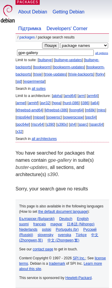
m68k (90, 110)
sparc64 (96, 124)
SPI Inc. (79, 258)
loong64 (76, 110)
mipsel (39, 117)
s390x (62, 124)
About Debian (32, 11)
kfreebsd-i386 (56, 110)
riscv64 (37, 124)
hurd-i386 (71, 103)
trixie (38, 74)
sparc (83, 124)
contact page (43, 249)
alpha (57, 96)
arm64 (93, 96)
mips (101, 110)
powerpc (54, 117)
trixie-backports (81, 74)
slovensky (45, 235)
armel (20, 103)
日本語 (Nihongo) (80, 224)
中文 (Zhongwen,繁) (63, 240)
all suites (39, 89)
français (39, 224)
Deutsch (65, 219)
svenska (64, 235)
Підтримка (29, 28)
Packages (27, 37)
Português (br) (67, 229)
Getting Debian (69, 11)
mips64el (23, 117)
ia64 (94, 103)
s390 (50, 124)
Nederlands (28, 229)
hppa (57, 103)
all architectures (44, 139)
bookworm (42, 67)
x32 (19, 132)
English (83, 219)
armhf (33, 103)
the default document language (63, 212)
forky (100, 74)
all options (101, 53)
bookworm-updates (68, 67)
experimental (34, 81)
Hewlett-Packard (78, 278)
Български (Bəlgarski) (37, 219)
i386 (85, 103)
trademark (57, 263)
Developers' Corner (67, 28)
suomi (24, 224)
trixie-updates (55, 74)
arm (82, 96)
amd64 (70, 96)
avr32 (45, 103)
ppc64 (91, 117)
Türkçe (81, 235)
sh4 (73, 124)
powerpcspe (73, 117)
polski (46, 229)
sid (18, 81)
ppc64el (22, 124)
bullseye (45, 60)
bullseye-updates (68, 60)
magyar (56, 224)
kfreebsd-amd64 (29, 110)
